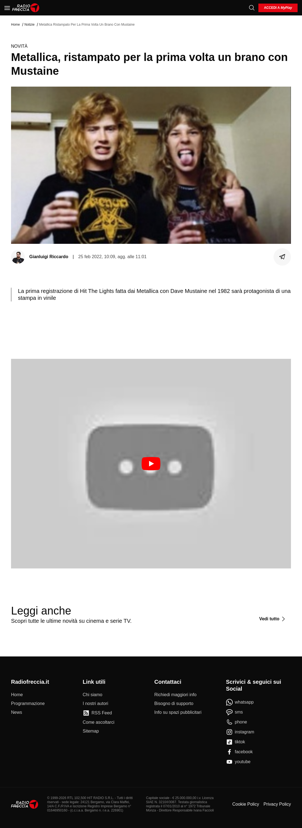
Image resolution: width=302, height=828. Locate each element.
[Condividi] (282, 256)
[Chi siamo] (92, 695)
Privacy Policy (277, 804)
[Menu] (7, 7)
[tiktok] (235, 742)
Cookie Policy (245, 804)
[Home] (25, 7)
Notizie (29, 24)
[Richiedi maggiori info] (175, 695)
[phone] (236, 722)
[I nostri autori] (95, 703)
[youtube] (238, 761)
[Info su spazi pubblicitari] (178, 712)
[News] (16, 712)
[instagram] (240, 732)
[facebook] (239, 752)
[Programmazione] (28, 703)
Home (15, 24)
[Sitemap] (91, 731)
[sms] (234, 712)
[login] (278, 8)
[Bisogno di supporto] (173, 703)
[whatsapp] (240, 702)
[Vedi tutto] (273, 618)
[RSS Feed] (97, 713)
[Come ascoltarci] (99, 722)
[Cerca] (251, 7)
